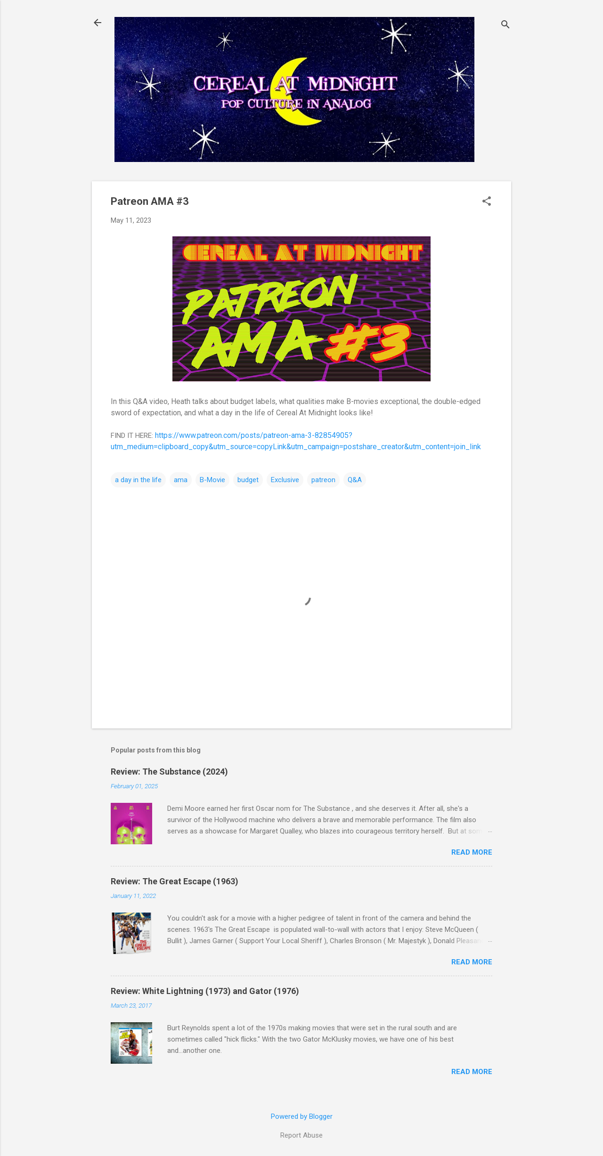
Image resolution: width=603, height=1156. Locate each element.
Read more (471, 852)
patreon (323, 480)
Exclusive (285, 480)
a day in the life (138, 480)
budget (248, 480)
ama (180, 480)
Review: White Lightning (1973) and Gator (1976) (205, 991)
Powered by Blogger (302, 1116)
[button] (486, 202)
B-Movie (212, 480)
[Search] (505, 25)
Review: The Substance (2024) (169, 771)
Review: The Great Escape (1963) (174, 881)
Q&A (355, 480)
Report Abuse (301, 1135)
